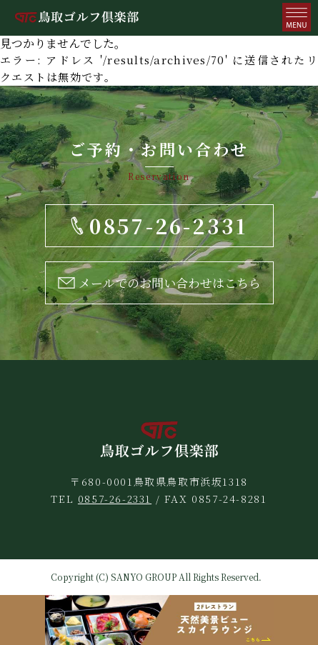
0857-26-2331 (114, 498)
